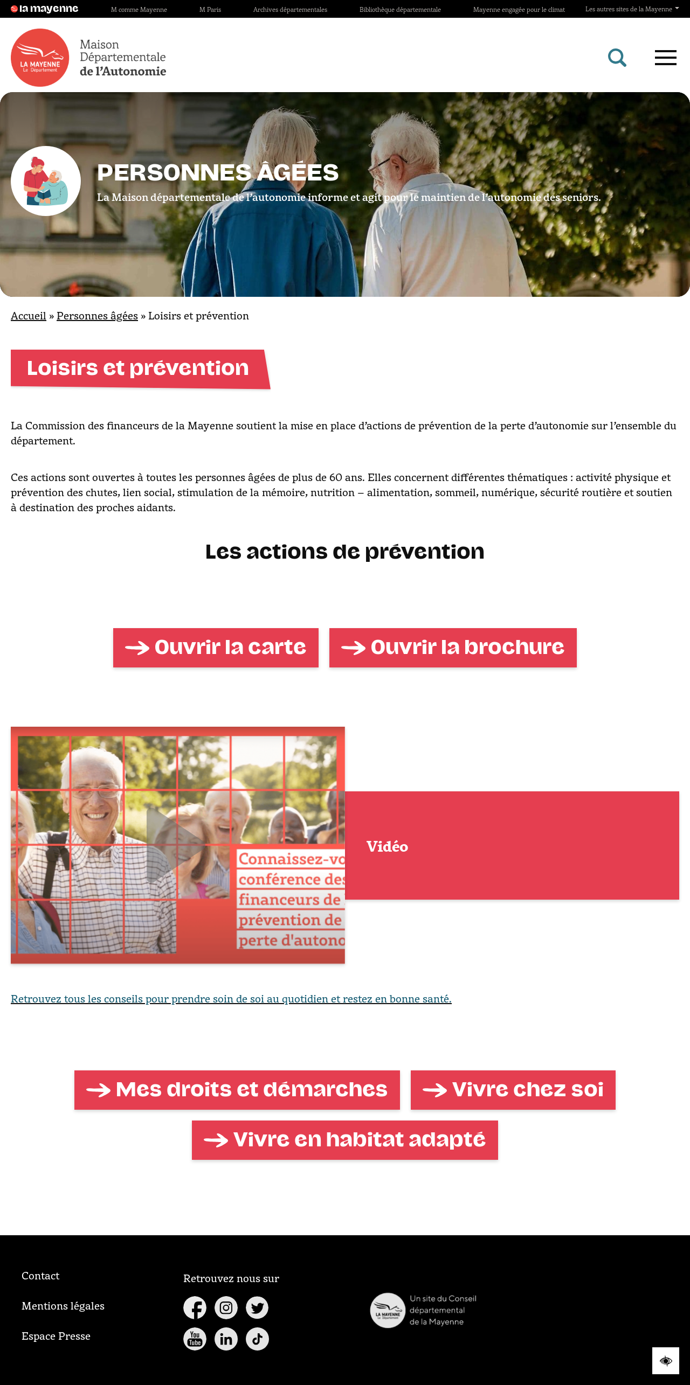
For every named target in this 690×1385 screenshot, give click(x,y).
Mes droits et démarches (252, 1090)
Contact (40, 1275)
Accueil (28, 315)
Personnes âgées (97, 315)
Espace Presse (56, 1335)
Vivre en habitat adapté (359, 1140)
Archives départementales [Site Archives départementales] (290, 9)
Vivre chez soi (528, 1090)
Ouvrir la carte (231, 647)
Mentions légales (63, 1305)
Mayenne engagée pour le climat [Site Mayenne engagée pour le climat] (519, 9)
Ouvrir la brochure (468, 647)
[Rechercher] (617, 57)
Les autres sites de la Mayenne (632, 8)
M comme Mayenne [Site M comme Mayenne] (139, 9)
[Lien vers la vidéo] (178, 845)
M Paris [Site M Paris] (210, 9)
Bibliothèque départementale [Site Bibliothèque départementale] (400, 9)
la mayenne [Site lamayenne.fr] (45, 9)
